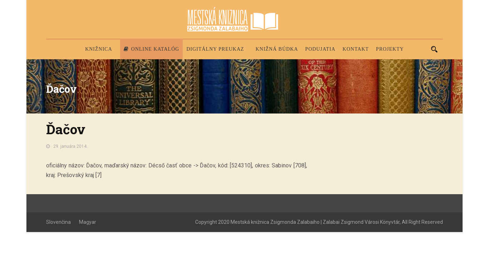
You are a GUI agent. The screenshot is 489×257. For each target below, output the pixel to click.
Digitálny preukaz (215, 49)
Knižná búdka (277, 49)
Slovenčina (58, 222)
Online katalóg (151, 49)
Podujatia (320, 49)
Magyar (87, 222)
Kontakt (355, 49)
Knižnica (98, 49)
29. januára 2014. (70, 146)
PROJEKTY (390, 49)
